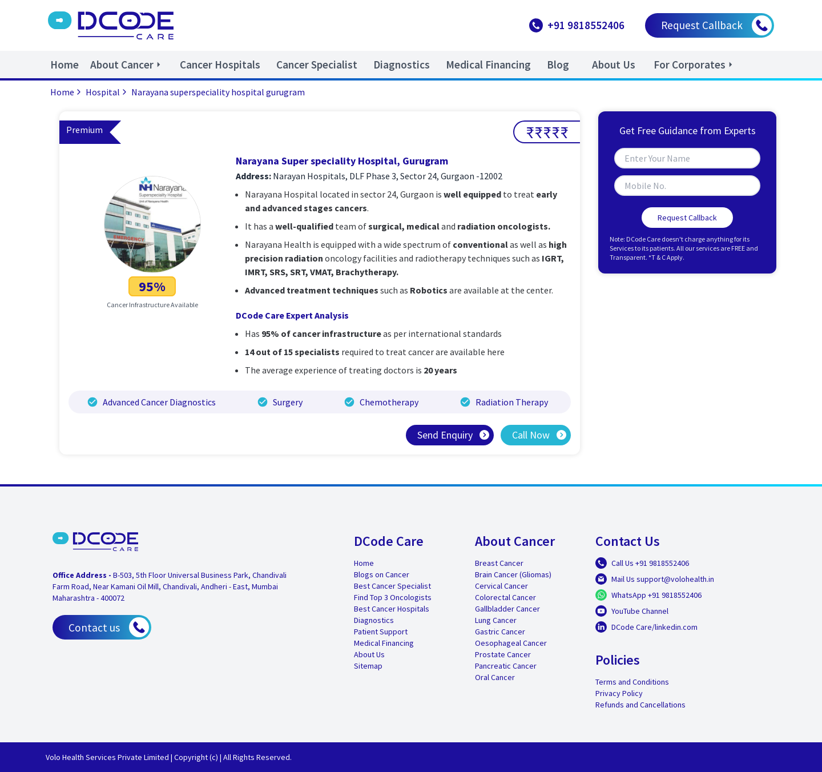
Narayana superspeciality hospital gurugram (218, 92)
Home (66, 92)
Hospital (107, 92)
